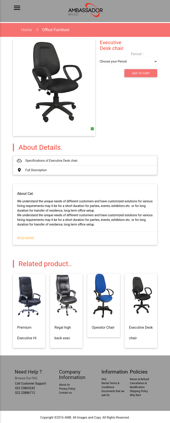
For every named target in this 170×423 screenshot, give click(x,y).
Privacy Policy (67, 388)
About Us (64, 384)
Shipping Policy (139, 391)
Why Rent (135, 395)
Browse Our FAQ (26, 378)
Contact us (65, 392)
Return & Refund (139, 379)
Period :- (137, 54)
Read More (25, 238)
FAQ (104, 379)
